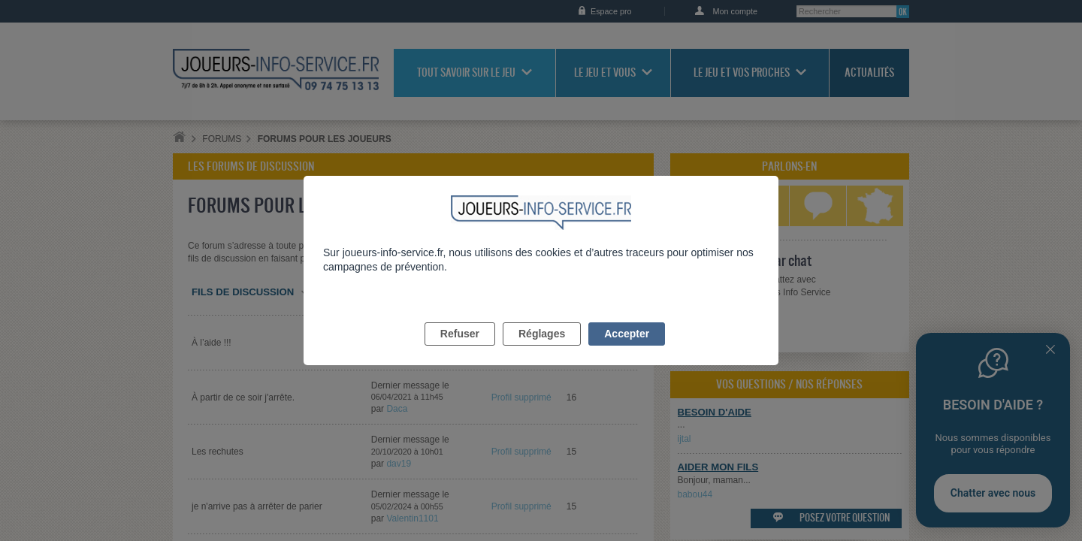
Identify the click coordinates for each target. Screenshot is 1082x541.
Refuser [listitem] (459, 351)
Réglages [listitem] (541, 351)
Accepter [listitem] (626, 351)
